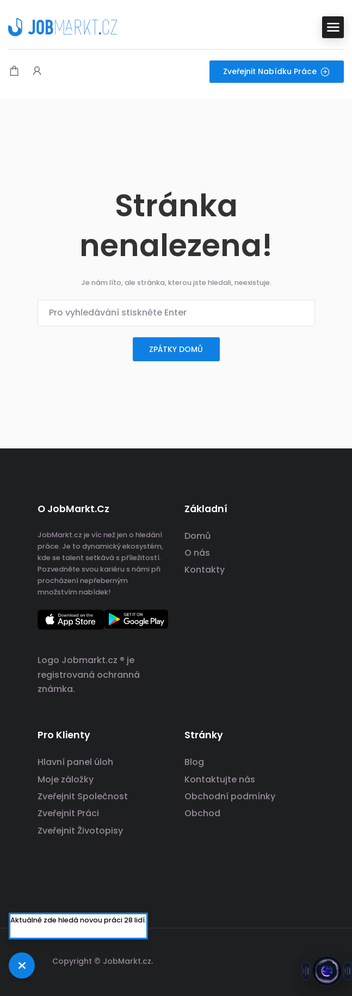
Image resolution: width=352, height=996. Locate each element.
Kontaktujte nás (219, 779)
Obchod (202, 813)
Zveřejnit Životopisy (80, 830)
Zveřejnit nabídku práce (276, 71)
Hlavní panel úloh (75, 762)
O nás (197, 552)
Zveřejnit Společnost (83, 796)
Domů (197, 536)
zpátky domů (176, 349)
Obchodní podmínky (229, 796)
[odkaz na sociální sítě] (305, 959)
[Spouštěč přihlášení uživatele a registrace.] (37, 71)
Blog (194, 762)
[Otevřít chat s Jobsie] (327, 971)
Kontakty (204, 569)
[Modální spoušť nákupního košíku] (14, 71)
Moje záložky (66, 779)
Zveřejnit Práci (68, 813)
